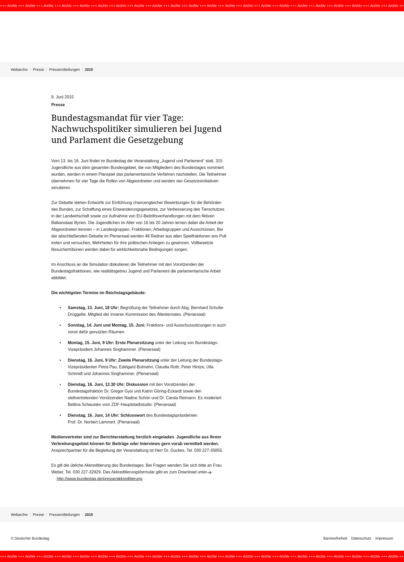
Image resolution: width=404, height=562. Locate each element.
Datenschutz (361, 538)
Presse (38, 69)
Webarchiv (19, 69)
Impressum (384, 538)
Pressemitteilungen (64, 69)
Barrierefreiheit (335, 538)
